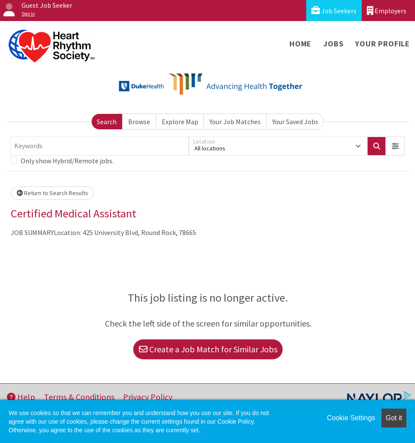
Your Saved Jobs (295, 121)
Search (107, 121)
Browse (139, 121)
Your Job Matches (235, 121)
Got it (394, 418)
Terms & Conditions (79, 396)
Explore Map (180, 121)
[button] (395, 146)
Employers (386, 10)
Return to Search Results (52, 193)
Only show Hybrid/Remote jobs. (67, 160)
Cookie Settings (351, 418)
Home (300, 44)
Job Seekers (334, 10)
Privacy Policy (147, 396)
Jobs (333, 44)
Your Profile (382, 44)
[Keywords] (99, 146)
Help (21, 396)
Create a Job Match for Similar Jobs (208, 349)
